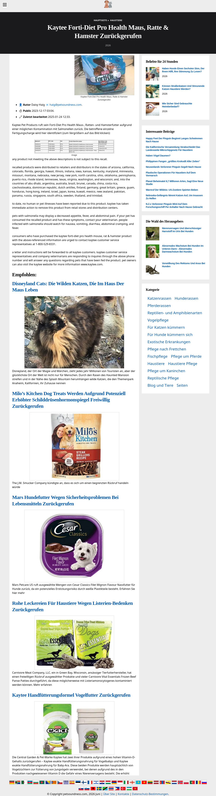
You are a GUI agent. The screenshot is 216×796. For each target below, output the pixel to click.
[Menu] (5, 5)
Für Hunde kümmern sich (170, 334)
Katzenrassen (159, 298)
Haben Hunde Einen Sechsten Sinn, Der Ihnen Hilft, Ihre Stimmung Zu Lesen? (183, 70)
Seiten (182, 385)
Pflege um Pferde (186, 356)
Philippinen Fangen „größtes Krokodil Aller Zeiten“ (173, 161)
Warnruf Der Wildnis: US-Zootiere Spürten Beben (172, 189)
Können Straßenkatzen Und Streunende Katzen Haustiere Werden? (183, 87)
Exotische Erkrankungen (168, 341)
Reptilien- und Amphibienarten (174, 312)
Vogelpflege (158, 320)
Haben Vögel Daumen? (158, 155)
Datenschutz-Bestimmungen (150, 794)
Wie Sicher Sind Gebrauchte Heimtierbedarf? (177, 105)
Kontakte (123, 794)
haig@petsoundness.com (66, 105)
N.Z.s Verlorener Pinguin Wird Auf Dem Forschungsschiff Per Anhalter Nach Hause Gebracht (174, 205)
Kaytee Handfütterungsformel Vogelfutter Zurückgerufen (71, 695)
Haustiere (156, 363)
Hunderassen (186, 298)
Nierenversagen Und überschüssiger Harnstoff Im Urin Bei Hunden (181, 230)
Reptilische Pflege (163, 378)
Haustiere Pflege (182, 363)
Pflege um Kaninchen (166, 370)
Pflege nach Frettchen (166, 349)
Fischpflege (157, 356)
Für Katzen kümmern (166, 327)
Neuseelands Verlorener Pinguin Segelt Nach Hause (173, 167)
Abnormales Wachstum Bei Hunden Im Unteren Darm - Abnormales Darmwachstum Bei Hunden (182, 248)
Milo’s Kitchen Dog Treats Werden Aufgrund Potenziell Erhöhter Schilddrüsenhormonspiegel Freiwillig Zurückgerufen (68, 400)
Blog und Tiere (160, 385)
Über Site (109, 794)
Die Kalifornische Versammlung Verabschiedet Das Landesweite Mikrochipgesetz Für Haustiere (173, 148)
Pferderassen (159, 305)
